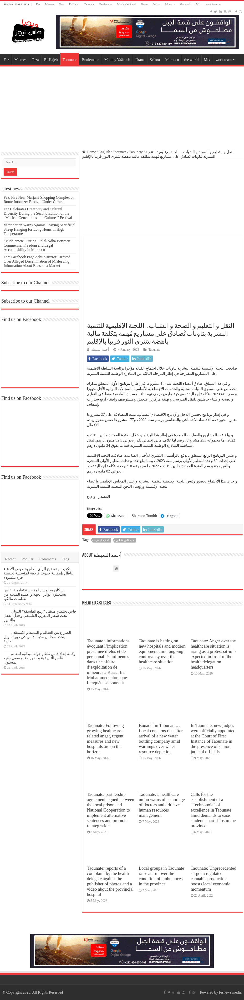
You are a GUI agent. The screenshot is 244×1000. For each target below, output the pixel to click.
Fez (38, 4)
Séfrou (156, 4)
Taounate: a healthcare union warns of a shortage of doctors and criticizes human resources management (162, 805)
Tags (65, 559)
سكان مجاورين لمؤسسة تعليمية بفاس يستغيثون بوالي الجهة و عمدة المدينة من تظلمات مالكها (35, 594)
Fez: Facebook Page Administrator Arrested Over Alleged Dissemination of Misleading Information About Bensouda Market (37, 261)
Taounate (89, 4)
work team (211, 4)
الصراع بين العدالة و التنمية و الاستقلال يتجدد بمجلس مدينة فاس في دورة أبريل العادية (37, 636)
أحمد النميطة (100, 349)
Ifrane (144, 4)
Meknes (49, 4)
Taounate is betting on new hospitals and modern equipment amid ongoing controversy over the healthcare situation (162, 651)
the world (185, 4)
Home (89, 152)
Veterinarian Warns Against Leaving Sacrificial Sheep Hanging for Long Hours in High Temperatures (39, 229)
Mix (198, 4)
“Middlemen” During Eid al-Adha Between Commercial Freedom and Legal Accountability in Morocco (37, 245)
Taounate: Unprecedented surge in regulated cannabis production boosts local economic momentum (213, 879)
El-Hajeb (74, 4)
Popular (28, 559)
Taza (61, 4)
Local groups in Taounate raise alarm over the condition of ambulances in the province (161, 876)
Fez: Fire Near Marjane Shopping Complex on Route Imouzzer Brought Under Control (39, 199)
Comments (47, 559)
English (104, 152)
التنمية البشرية (102, 540)
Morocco (170, 4)
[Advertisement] (122, 105)
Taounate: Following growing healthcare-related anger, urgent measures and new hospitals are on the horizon (105, 738)
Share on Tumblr (145, 516)
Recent (10, 559)
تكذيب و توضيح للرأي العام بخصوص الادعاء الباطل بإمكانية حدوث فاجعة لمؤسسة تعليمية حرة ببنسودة (39, 573)
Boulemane (105, 4)
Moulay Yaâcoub (126, 4)
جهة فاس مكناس (125, 540)
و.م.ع (91, 496)
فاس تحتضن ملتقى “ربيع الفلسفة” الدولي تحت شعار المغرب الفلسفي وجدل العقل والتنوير (40, 615)
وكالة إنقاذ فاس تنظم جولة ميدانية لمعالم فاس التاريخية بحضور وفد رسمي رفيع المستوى (40, 658)
